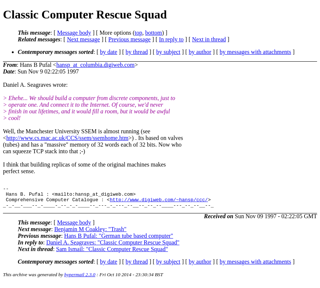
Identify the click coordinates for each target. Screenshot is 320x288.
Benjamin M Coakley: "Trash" (90, 233)
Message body (74, 33)
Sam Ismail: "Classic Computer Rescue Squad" (112, 253)
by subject (168, 52)
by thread (137, 52)
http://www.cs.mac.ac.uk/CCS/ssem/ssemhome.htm (67, 138)
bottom (153, 33)
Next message (83, 39)
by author (200, 52)
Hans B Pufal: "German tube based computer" (118, 240)
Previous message (129, 39)
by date (108, 52)
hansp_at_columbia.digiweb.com (95, 65)
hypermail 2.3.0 (79, 279)
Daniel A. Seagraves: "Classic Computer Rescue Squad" (112, 247)
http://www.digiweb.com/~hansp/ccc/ (159, 202)
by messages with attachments (255, 52)
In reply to (171, 39)
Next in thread (209, 39)
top (138, 33)
